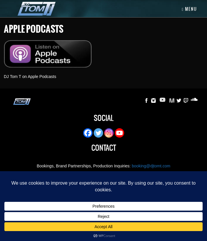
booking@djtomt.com (151, 166)
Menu (189, 9)
